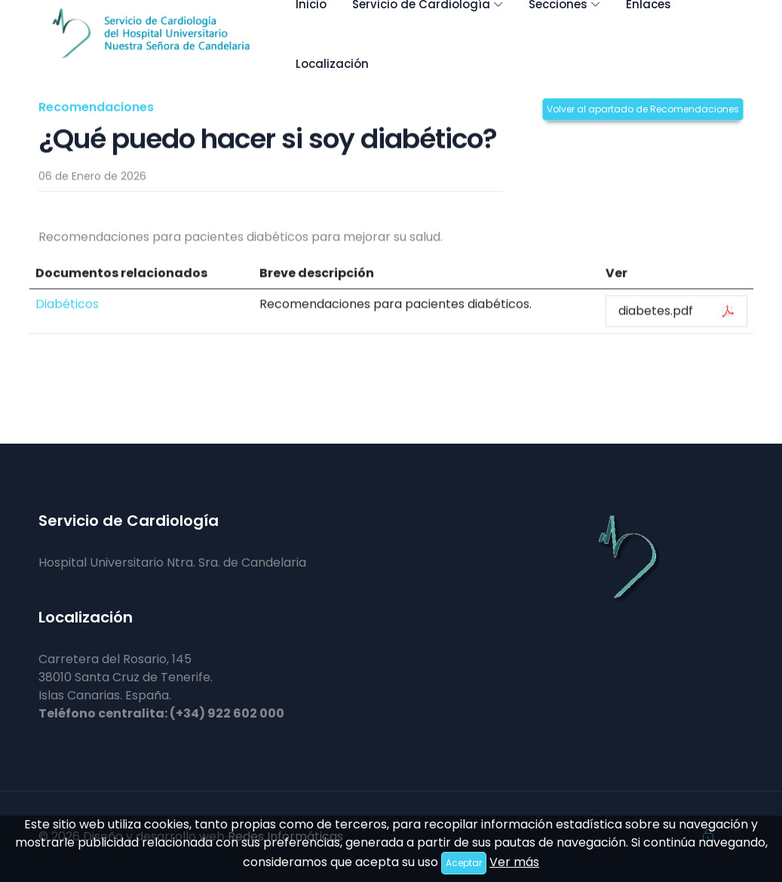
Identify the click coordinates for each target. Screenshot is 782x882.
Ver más (514, 862)
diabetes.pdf (676, 311)
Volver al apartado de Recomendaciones (643, 109)
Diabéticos (67, 304)
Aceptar (464, 862)
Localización (332, 64)
